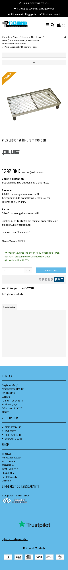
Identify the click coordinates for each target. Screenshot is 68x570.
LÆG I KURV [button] (51, 270)
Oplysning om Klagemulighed (15, 540)
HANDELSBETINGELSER (11, 458)
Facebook (28, 548)
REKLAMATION (8, 465)
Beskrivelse (9, 307)
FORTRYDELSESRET (10, 477)
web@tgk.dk (14, 405)
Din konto (6, 481)
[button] (34, 55)
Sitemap (5, 412)
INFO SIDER (6, 454)
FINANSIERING (8, 473)
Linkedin (40, 548)
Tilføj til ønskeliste (13, 294)
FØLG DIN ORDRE (9, 462)
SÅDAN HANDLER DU (10, 469)
